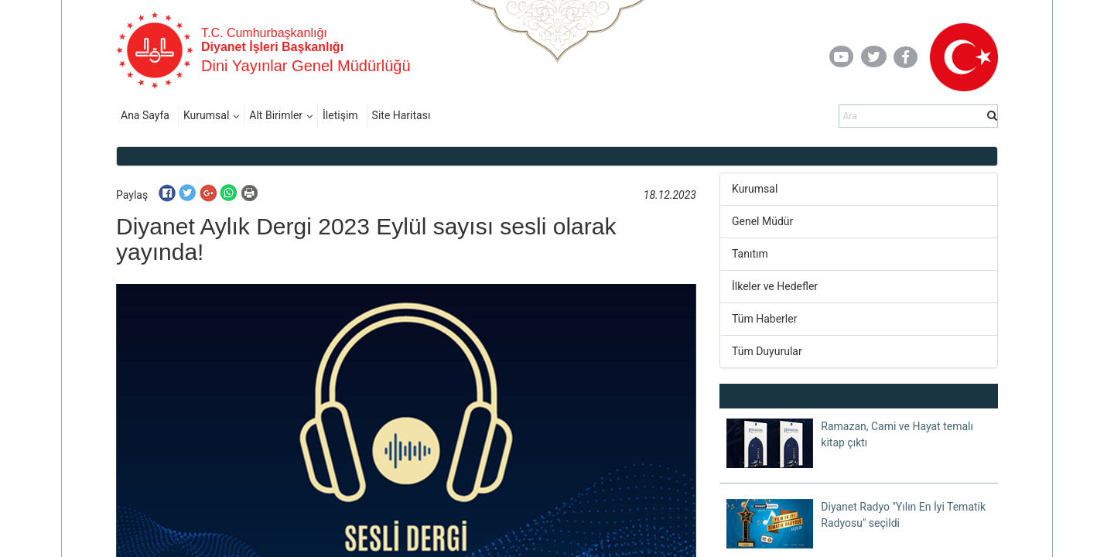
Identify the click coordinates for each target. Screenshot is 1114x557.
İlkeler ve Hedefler (775, 286)
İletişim (340, 115)
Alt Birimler (275, 115)
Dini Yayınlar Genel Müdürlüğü (306, 65)
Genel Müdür (762, 221)
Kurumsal (206, 115)
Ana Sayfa (145, 115)
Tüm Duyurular (767, 351)
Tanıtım (750, 254)
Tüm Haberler (764, 319)
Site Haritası (401, 115)
